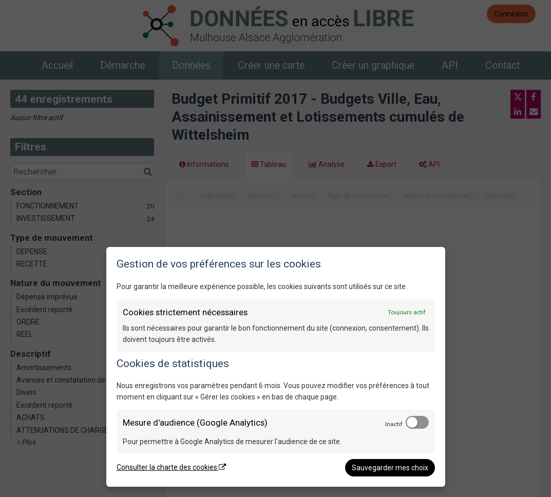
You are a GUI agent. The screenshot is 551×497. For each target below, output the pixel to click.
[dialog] (275, 367)
